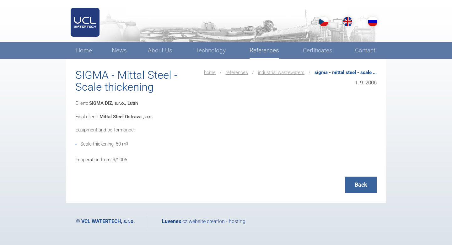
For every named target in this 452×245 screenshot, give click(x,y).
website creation (207, 221)
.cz (174, 221)
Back (361, 184)
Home (210, 72)
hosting (237, 221)
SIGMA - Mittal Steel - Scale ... (346, 72)
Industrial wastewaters (281, 72)
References (237, 72)
